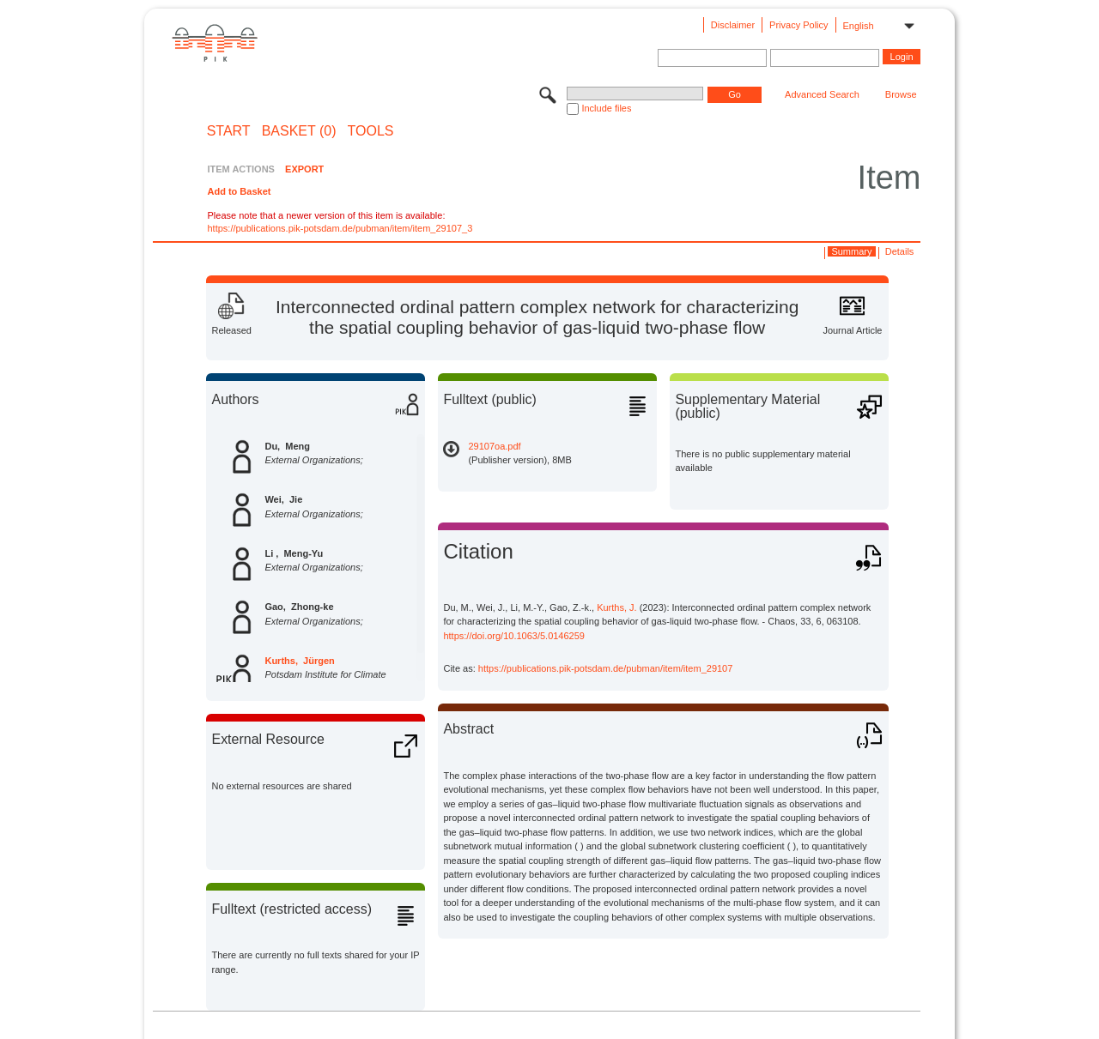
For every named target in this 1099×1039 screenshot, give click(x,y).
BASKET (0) (299, 131)
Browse (901, 94)
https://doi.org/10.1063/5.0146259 (514, 636)
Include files (606, 108)
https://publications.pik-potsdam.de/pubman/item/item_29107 (605, 668)
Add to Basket (238, 191)
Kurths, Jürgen (299, 660)
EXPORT (304, 169)
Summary (851, 251)
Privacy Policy (798, 25)
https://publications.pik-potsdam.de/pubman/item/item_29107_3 (339, 228)
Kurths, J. (616, 607)
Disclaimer (733, 25)
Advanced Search (822, 94)
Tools (371, 131)
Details (899, 251)
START (229, 131)
